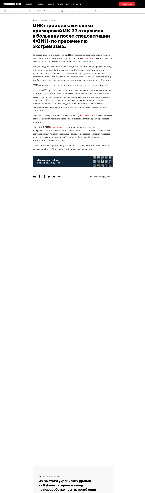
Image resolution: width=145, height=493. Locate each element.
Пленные (22, 10)
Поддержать (127, 4)
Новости (29, 4)
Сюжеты (39, 4)
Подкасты (77, 4)
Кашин (87, 10)
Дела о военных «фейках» (72, 10)
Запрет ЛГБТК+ (35, 10)
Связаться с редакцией (101, 176)
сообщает (90, 58)
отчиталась (56, 127)
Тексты (60, 4)
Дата (68, 4)
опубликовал (82, 116)
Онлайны (50, 4)
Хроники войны (10, 10)
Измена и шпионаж (51, 10)
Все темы (99, 11)
